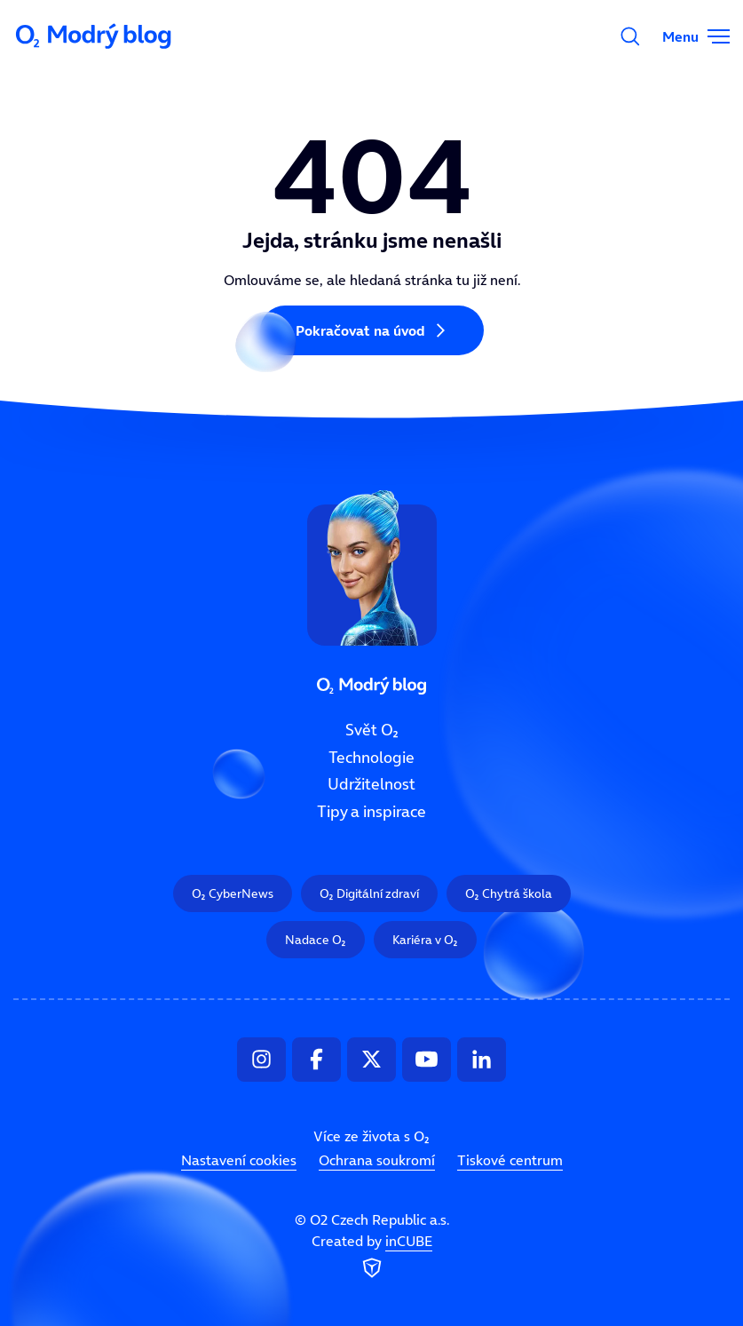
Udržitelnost (371, 784)
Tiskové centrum (510, 1160)
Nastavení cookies (238, 1160)
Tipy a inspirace (371, 812)
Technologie (371, 757)
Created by (372, 1257)
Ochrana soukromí (377, 1160)
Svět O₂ (372, 730)
